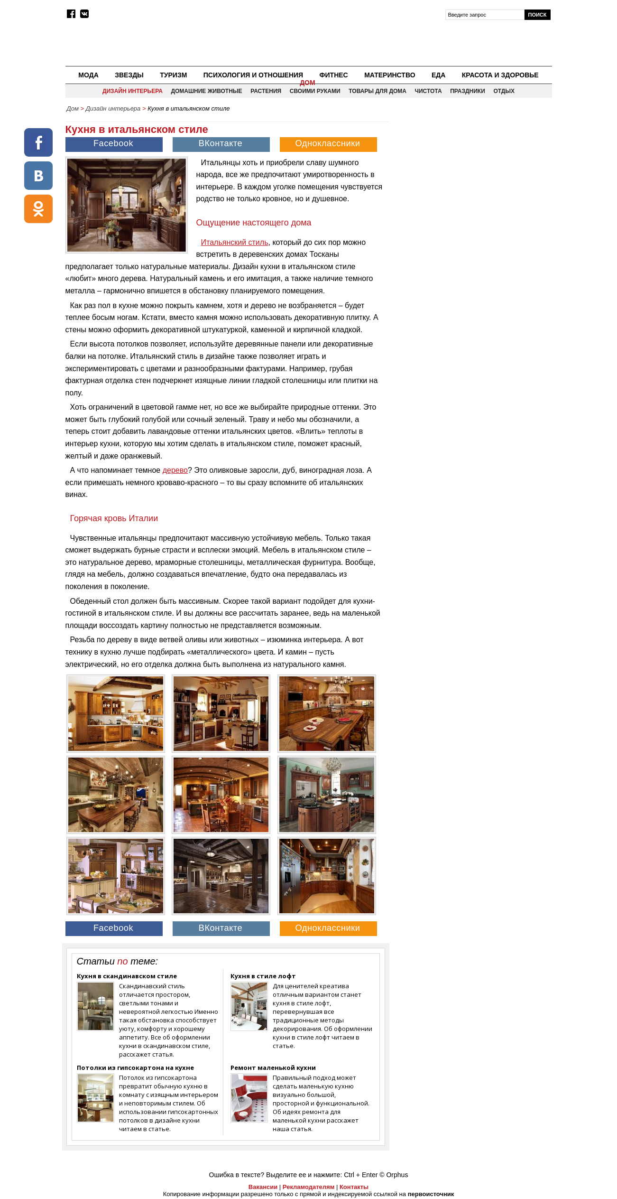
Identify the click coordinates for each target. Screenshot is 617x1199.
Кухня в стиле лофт (263, 976)
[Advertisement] (471, 183)
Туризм (173, 75)
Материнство (389, 75)
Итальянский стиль (234, 242)
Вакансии (263, 1186)
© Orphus (393, 1175)
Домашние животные (206, 91)
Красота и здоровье (500, 75)
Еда (438, 75)
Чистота (428, 91)
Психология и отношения (253, 75)
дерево (175, 470)
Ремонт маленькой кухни (273, 1067)
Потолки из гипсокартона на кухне (135, 1067)
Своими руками (315, 91)
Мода (88, 75)
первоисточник (431, 1194)
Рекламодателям (308, 1186)
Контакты (354, 1186)
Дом (307, 82)
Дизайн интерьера (132, 91)
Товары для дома (377, 91)
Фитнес (334, 75)
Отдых (504, 91)
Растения (265, 91)
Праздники (467, 91)
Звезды (129, 75)
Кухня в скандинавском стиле (127, 976)
